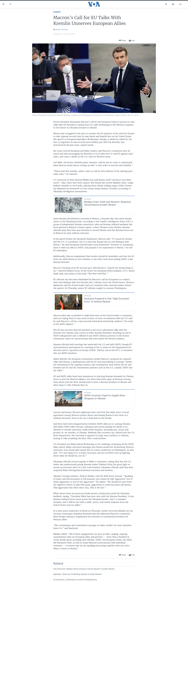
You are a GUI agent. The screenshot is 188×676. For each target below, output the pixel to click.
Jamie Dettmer (62, 29)
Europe (57, 12)
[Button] (122, 40)
